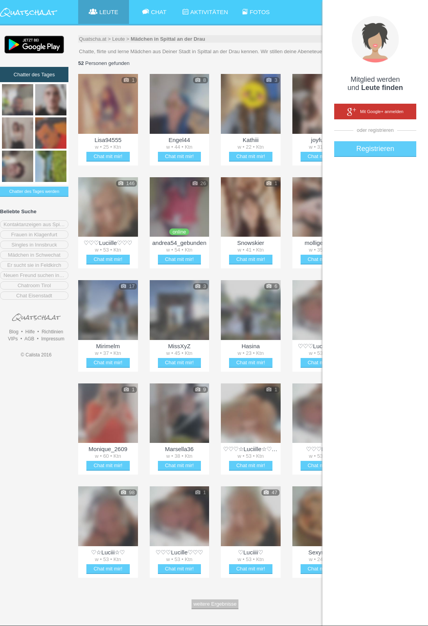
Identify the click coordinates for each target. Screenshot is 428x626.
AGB (29, 339)
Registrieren (375, 149)
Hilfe (30, 332)
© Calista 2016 (36, 355)
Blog (13, 332)
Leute (118, 39)
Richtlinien (52, 332)
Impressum (52, 339)
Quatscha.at (92, 39)
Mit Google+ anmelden (375, 112)
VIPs (13, 339)
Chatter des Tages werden (34, 191)
